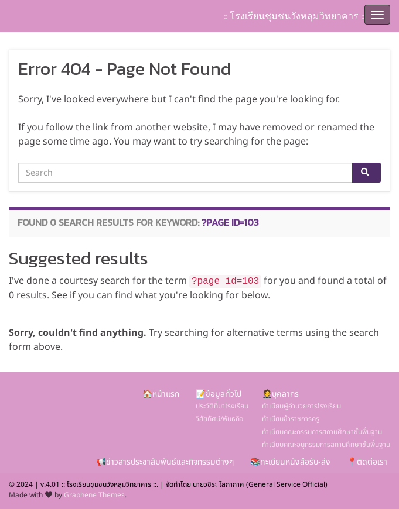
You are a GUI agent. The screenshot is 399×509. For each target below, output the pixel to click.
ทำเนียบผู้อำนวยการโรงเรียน (301, 406)
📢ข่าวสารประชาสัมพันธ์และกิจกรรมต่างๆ (165, 462)
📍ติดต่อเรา (367, 462)
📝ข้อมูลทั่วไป (218, 394)
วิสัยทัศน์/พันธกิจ (219, 419)
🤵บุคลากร (280, 394)
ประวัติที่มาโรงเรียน (222, 406)
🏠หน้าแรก (160, 394)
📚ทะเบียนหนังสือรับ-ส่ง (290, 462)
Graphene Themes (94, 495)
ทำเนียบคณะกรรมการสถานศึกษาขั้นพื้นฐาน (322, 432)
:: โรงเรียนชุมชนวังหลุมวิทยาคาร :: (294, 16)
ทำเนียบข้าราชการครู (290, 419)
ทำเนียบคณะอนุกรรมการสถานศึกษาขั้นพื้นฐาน (326, 444)
